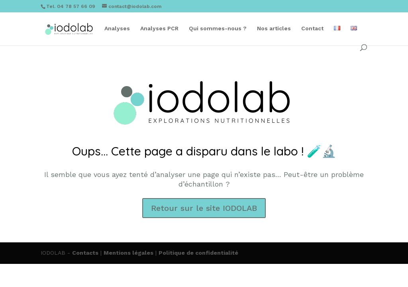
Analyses (117, 28)
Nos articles (274, 28)
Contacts (85, 253)
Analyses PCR (159, 28)
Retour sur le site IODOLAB (204, 208)
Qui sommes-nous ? (218, 28)
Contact (312, 28)
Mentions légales (128, 253)
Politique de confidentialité (198, 253)
